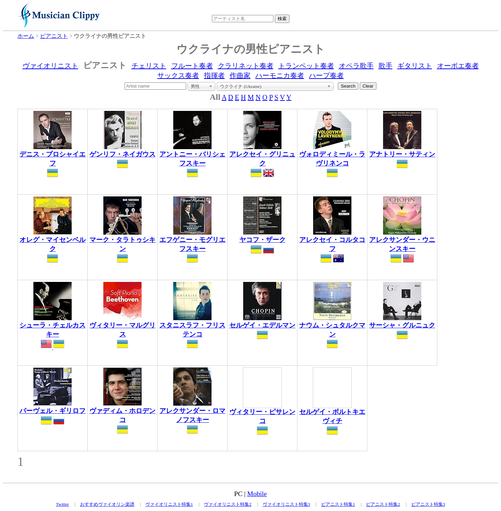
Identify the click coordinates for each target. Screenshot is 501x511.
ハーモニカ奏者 (279, 75)
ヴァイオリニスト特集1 (169, 504)
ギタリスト (414, 66)
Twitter (62, 504)
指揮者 (214, 75)
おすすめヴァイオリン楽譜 (107, 504)
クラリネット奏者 (245, 66)
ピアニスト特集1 (338, 504)
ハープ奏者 (326, 75)
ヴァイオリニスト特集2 (228, 504)
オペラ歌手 (356, 66)
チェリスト (149, 66)
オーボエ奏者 (458, 66)
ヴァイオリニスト (50, 66)
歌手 (385, 66)
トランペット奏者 (306, 66)
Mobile (257, 493)
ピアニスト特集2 (383, 504)
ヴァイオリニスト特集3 (286, 504)
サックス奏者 (178, 75)
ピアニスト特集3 (428, 504)
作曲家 (240, 75)
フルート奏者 (192, 66)
